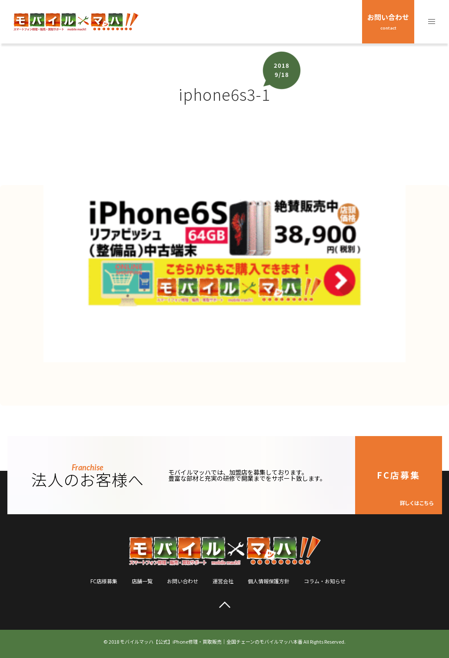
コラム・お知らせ (325, 581)
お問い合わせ (388, 21)
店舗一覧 (142, 581)
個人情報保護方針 (268, 581)
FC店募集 (405, 487)
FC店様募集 (103, 581)
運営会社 (223, 581)
